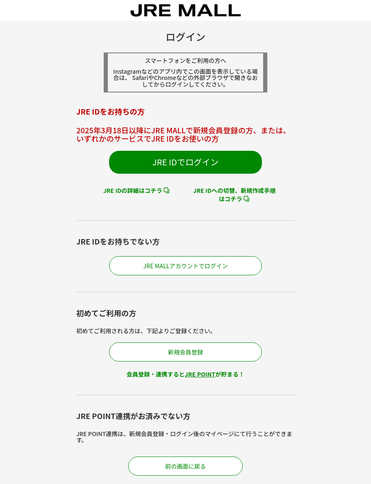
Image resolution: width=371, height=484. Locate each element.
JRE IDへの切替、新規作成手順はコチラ (234, 194)
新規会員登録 (185, 352)
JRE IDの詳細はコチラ (132, 190)
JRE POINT (200, 374)
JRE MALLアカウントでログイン (185, 266)
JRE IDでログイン (185, 162)
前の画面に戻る (185, 466)
